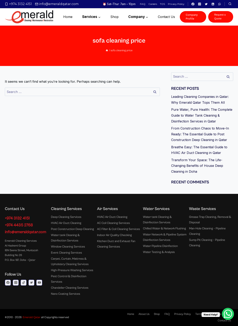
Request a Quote (220, 16)
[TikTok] (24, 283)
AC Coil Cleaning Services (113, 223)
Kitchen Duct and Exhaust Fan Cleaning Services (116, 243)
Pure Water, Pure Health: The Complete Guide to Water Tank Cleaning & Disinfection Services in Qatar (201, 115)
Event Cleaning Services (66, 252)
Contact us (166, 17)
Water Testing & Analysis (159, 252)
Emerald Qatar (31, 317)
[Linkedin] (213, 4)
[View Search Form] (230, 4)
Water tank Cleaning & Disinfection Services (65, 237)
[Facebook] (193, 4)
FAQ (142, 3)
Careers (152, 3)
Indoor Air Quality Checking (114, 235)
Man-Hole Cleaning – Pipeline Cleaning (207, 231)
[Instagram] (200, 4)
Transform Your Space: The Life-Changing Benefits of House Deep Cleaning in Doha (197, 166)
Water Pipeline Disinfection (160, 246)
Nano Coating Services (65, 294)
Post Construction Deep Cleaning (72, 229)
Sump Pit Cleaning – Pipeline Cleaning (207, 242)
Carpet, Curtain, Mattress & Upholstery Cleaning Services (70, 261)
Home (67, 17)
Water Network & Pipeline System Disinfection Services (164, 237)
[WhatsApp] (219, 4)
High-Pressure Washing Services (72, 270)
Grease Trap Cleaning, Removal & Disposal (210, 219)
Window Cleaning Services (68, 246)
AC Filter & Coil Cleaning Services (118, 229)
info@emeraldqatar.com (25, 232)
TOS (162, 3)
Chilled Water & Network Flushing (164, 228)
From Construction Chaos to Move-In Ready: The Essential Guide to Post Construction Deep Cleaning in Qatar (200, 134)
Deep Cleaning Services (66, 217)
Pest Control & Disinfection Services (68, 279)
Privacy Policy (176, 3)
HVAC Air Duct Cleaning (66, 223)
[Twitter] (206, 4)
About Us (144, 314)
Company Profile (192, 16)
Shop (114, 17)
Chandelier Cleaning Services (69, 287)
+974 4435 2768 (19, 225)
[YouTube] (39, 283)
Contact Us (224, 320)
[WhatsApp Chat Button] (228, 314)
